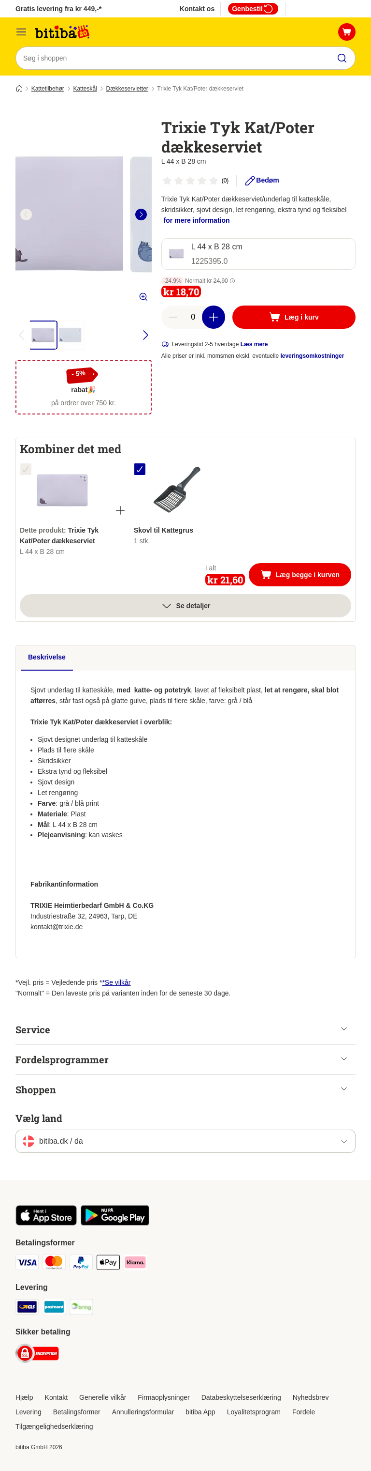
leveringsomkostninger (312, 355)
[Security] (37, 1355)
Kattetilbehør (47, 88)
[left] (26, 214)
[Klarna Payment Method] (135, 1264)
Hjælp (24, 1397)
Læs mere (254, 344)
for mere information (197, 220)
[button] (232, 280)
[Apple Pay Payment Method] (108, 1264)
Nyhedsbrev (311, 1397)
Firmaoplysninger (163, 1397)
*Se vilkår (116, 983)
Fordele (303, 1412)
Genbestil (253, 9)
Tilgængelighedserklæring (54, 1426)
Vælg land (38, 1118)
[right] (141, 214)
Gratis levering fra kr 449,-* (58, 9)
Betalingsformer (76, 1412)
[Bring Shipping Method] (81, 1309)
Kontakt (56, 1397)
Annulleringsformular (143, 1412)
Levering (28, 1412)
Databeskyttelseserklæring (241, 1397)
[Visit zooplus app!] (46, 1223)
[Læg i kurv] (294, 317)
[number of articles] (193, 317)
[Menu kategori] (21, 32)
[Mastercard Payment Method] (54, 1264)
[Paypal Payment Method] (81, 1264)
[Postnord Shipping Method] (54, 1309)
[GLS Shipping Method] (27, 1309)
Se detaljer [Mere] (186, 606)
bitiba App (200, 1412)
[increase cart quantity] (213, 317)
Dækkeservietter (127, 88)
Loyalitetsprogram (254, 1412)
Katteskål (85, 88)
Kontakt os (197, 9)
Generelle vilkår (102, 1397)
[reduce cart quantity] (173, 317)
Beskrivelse (47, 657)
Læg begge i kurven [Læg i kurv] (305, 575)
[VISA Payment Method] (27, 1264)
